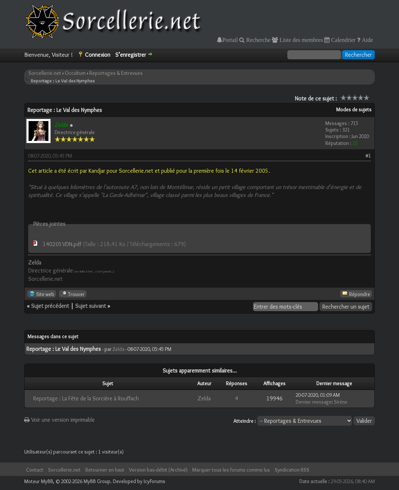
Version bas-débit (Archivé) (158, 470)
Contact (34, 470)
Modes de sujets (354, 109)
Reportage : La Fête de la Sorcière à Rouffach (86, 398)
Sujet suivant (90, 305)
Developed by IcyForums (139, 481)
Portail (230, 40)
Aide (366, 40)
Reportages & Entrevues (116, 73)
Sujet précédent (50, 305)
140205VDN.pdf (62, 244)
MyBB (47, 481)
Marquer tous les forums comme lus (231, 470)
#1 (368, 155)
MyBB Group (96, 481)
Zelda (118, 349)
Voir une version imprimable (59, 419)
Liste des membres (300, 40)
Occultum (75, 73)
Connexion (97, 54)
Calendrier (343, 40)
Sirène (340, 402)
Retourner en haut (104, 470)
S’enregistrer (130, 54)
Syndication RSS (292, 470)
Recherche (258, 40)
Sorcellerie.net (45, 73)
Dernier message (313, 402)
